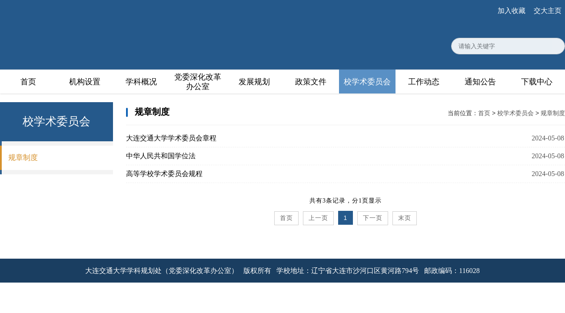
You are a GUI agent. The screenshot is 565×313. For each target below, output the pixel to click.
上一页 (318, 218)
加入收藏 (511, 10)
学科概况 (141, 81)
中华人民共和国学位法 (161, 156)
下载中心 (536, 81)
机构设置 (84, 81)
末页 (404, 218)
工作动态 (423, 81)
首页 (28, 81)
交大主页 (548, 10)
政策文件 (310, 81)
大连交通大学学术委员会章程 (171, 138)
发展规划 (254, 81)
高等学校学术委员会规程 (164, 173)
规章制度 (23, 157)
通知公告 (480, 81)
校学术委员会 (367, 81)
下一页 (372, 218)
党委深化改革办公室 (197, 82)
